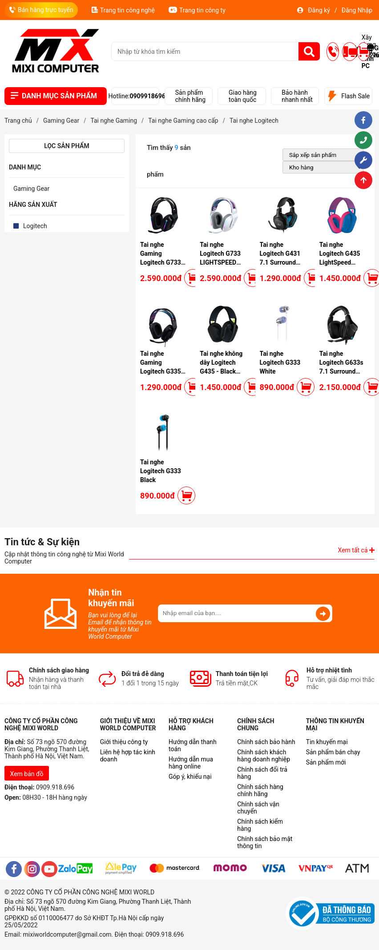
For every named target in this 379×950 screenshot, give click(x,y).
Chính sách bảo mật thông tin (264, 842)
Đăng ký (319, 10)
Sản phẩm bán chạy (333, 752)
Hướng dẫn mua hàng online (191, 763)
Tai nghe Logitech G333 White (280, 362)
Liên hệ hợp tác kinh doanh (127, 756)
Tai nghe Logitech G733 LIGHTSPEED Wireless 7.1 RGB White (220, 262)
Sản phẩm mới (326, 762)
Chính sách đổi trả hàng (262, 773)
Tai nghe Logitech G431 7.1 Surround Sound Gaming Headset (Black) (282, 262)
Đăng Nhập (357, 10)
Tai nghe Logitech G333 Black (160, 471)
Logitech (35, 225)
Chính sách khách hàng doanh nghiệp (263, 756)
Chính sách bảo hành (266, 741)
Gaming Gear (31, 188)
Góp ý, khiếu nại (190, 776)
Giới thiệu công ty (124, 741)
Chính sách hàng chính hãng (260, 790)
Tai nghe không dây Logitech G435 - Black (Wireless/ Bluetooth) (221, 371)
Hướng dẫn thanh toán (193, 745)
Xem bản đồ (27, 773)
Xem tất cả (356, 550)
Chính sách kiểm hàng (260, 825)
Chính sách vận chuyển (258, 808)
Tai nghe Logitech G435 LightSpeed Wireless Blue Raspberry (339, 262)
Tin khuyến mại (327, 741)
